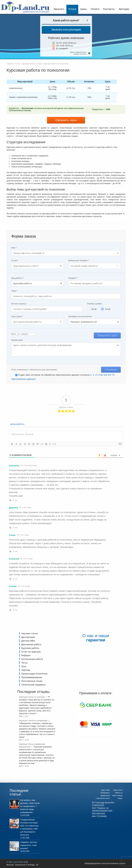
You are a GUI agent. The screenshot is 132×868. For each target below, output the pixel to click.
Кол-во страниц (19, 303)
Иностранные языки (31, 681)
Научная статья (29, 633)
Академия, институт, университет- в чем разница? (28, 845)
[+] (54, 444)
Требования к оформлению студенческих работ (103, 795)
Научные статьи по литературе (33, 720)
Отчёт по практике (31, 651)
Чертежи (25, 670)
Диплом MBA (28, 640)
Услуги (72, 9)
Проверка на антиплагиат (80, 316)
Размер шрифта (94, 303)
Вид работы (17, 278)
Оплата (95, 9)
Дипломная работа (31, 644)
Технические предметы (33, 684)
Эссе (23, 666)
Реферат (26, 655)
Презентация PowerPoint (34, 673)
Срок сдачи (17, 316)
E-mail (14, 260)
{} (50, 444)
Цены (83, 9)
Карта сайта (105, 790)
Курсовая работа (30, 648)
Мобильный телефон (78, 260)
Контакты (109, 9)
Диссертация (28, 637)
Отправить (111, 369)
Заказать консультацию (66, 29)
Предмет (73, 278)
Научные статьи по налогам (31, 697)
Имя (13, 248)
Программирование (31, 677)
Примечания (17, 340)
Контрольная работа (32, 659)
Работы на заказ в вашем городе (117, 795)
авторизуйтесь (17, 424)
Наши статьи (117, 790)
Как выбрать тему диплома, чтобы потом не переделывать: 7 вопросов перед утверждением (29, 806)
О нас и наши (95, 637)
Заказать (58, 9)
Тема (14, 291)
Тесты (24, 662)
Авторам (124, 9)
